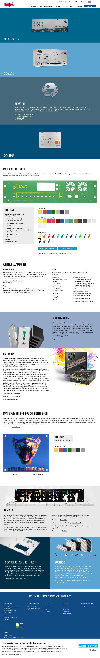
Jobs (76, 1)
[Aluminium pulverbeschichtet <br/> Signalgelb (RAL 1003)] (45, 221)
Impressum (47, 611)
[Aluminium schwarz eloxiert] (62, 212)
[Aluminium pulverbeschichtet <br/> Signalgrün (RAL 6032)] (71, 221)
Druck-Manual (16, 396)
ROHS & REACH (67, 248)
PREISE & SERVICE (69, 6)
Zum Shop (83, 607)
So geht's (55, 339)
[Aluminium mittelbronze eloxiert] (58, 212)
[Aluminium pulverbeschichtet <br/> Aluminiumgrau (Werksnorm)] (89, 221)
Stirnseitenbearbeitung (24, 116)
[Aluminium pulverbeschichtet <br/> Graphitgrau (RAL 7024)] (85, 221)
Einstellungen (94, 650)
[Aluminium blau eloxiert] (49, 212)
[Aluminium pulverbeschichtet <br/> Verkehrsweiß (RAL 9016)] (45, 226)
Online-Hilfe (86, 298)
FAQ (64, 607)
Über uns (83, 1)
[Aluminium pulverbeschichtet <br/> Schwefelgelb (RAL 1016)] (40, 221)
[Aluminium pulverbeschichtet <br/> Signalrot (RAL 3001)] (53, 221)
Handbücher (66, 611)
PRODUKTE (33, 6)
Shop (70, 1)
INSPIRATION (58, 6)
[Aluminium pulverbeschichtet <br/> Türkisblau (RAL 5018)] (67, 221)
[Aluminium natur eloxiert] (67, 212)
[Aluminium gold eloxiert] (40, 212)
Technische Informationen (25, 114)
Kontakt (15, 399)
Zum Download (30, 612)
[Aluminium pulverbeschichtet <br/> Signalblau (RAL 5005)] (62, 221)
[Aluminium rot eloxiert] (45, 212)
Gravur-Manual (76, 523)
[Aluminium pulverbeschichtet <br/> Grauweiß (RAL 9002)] (40, 226)
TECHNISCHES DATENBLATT (47, 248)
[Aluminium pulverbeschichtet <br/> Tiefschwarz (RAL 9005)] (80, 221)
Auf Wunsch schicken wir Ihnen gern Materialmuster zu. (54, 253)
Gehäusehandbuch (60, 582)
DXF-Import (20, 118)
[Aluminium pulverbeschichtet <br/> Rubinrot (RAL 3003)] (58, 221)
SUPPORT (79, 6)
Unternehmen (48, 607)
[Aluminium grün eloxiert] (53, 212)
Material (19, 120)
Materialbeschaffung (88, 301)
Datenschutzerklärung (15, 654)
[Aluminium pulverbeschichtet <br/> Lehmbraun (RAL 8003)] (76, 221)
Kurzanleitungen (67, 613)
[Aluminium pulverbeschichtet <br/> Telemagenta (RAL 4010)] (49, 221)
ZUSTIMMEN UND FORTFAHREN (88, 646)
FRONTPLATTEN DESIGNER (46, 6)
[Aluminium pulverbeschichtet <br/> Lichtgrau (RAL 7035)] (94, 221)
